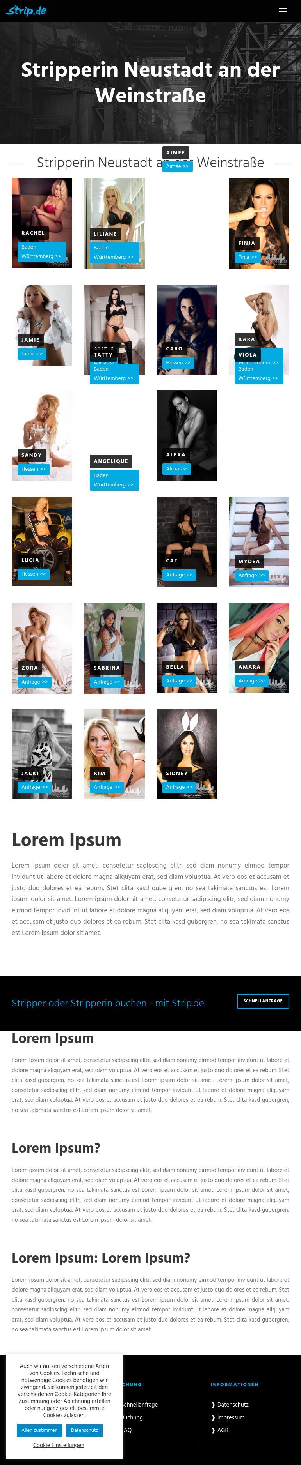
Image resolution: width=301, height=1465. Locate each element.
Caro (174, 349)
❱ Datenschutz (230, 1405)
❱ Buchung (128, 1418)
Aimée (175, 152)
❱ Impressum (228, 1418)
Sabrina (107, 668)
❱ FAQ (123, 1430)
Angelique (111, 461)
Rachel (33, 233)
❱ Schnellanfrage (136, 1405)
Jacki (30, 773)
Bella (175, 667)
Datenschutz (84, 1430)
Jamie (30, 340)
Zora (29, 668)
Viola (248, 355)
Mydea (249, 561)
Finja (247, 243)
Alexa (176, 455)
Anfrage (175, 575)
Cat (172, 561)
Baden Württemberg (37, 252)
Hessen (174, 363)
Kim (100, 773)
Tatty (103, 355)
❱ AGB (219, 1430)
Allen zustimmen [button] (39, 1430)
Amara (250, 667)
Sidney (177, 773)
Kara (247, 339)
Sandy (31, 455)
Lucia (30, 560)
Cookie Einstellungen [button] (58, 1445)
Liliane (105, 234)
